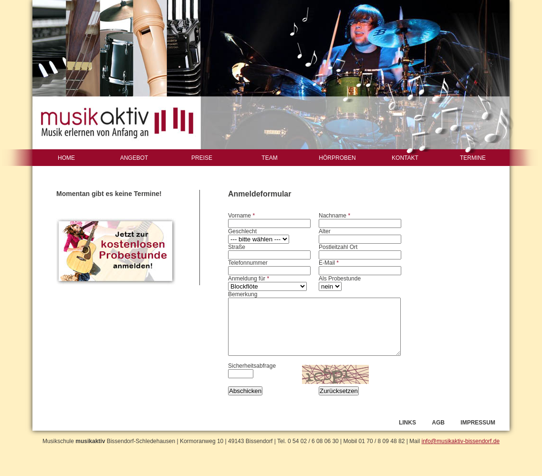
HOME (66, 158)
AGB (438, 422)
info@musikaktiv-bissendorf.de (460, 441)
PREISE (201, 158)
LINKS (407, 422)
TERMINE (473, 158)
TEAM (269, 158)
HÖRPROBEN (337, 158)
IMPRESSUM (477, 422)
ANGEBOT (134, 158)
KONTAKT (405, 158)
